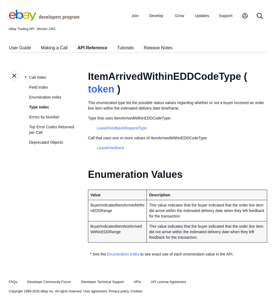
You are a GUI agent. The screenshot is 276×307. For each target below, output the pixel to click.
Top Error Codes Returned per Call (51, 130)
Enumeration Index (45, 97)
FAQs (13, 282)
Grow (179, 15)
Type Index (39, 107)
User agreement (95, 291)
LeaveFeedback (110, 148)
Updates (202, 15)
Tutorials (125, 47)
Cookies (136, 291)
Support (226, 15)
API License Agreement (168, 282)
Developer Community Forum (49, 282)
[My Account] (245, 16)
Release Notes (158, 47)
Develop (156, 15)
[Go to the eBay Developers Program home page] (44, 19)
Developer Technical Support (102, 282)
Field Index (38, 87)
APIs (137, 282)
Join (135, 15)
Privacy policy (119, 291)
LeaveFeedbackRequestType (122, 128)
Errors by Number (44, 117)
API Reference (92, 47)
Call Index (37, 77)
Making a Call (54, 47)
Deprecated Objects (46, 142)
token (101, 89)
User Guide (20, 47)
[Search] (260, 16)
